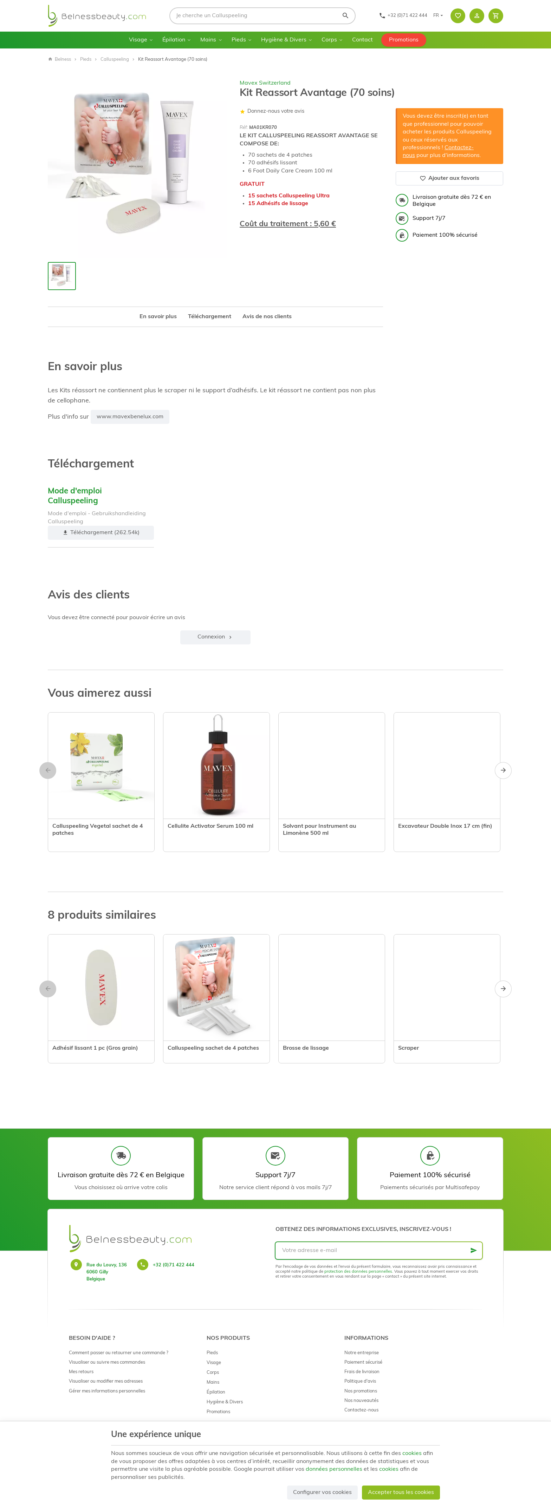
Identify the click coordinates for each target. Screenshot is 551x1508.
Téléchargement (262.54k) (101, 533)
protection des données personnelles (358, 1272)
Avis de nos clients (267, 317)
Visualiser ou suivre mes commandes (107, 1362)
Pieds (239, 40)
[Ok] (473, 1250)
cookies (412, 1453)
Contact (362, 40)
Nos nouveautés (361, 1400)
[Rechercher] (345, 15)
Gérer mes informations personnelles (107, 1391)
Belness (59, 59)
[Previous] (47, 770)
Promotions (404, 40)
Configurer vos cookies (322, 1492)
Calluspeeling (115, 59)
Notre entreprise (361, 1353)
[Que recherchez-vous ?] (262, 15)
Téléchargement (209, 317)
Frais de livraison (362, 1372)
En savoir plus (158, 317)
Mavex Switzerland (265, 83)
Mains (208, 40)
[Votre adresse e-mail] (379, 1250)
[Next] (503, 770)
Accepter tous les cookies (401, 1492)
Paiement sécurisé (363, 1362)
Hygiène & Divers (283, 40)
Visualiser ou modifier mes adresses (106, 1381)
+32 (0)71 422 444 (173, 1265)
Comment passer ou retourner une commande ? (118, 1353)
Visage (138, 40)
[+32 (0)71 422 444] (403, 16)
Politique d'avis (360, 1381)
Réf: (244, 127)
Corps (329, 40)
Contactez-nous (361, 1410)
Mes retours (81, 1372)
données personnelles (334, 1469)
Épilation (173, 40)
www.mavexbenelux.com (130, 417)
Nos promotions (360, 1391)
